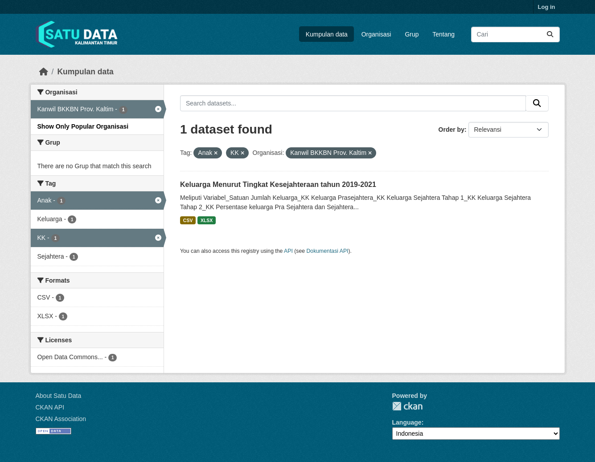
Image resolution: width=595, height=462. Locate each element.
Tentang (443, 34)
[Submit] (550, 34)
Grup (412, 34)
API (288, 251)
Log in (546, 7)
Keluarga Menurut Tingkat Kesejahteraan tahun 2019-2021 (278, 184)
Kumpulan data (327, 34)
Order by (451, 129)
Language (407, 422)
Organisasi (376, 34)
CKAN (407, 406)
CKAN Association (61, 418)
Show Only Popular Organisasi (83, 126)
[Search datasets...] (515, 34)
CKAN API (50, 407)
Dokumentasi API (328, 251)
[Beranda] (43, 71)
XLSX (207, 220)
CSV (188, 220)
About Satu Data (59, 395)
